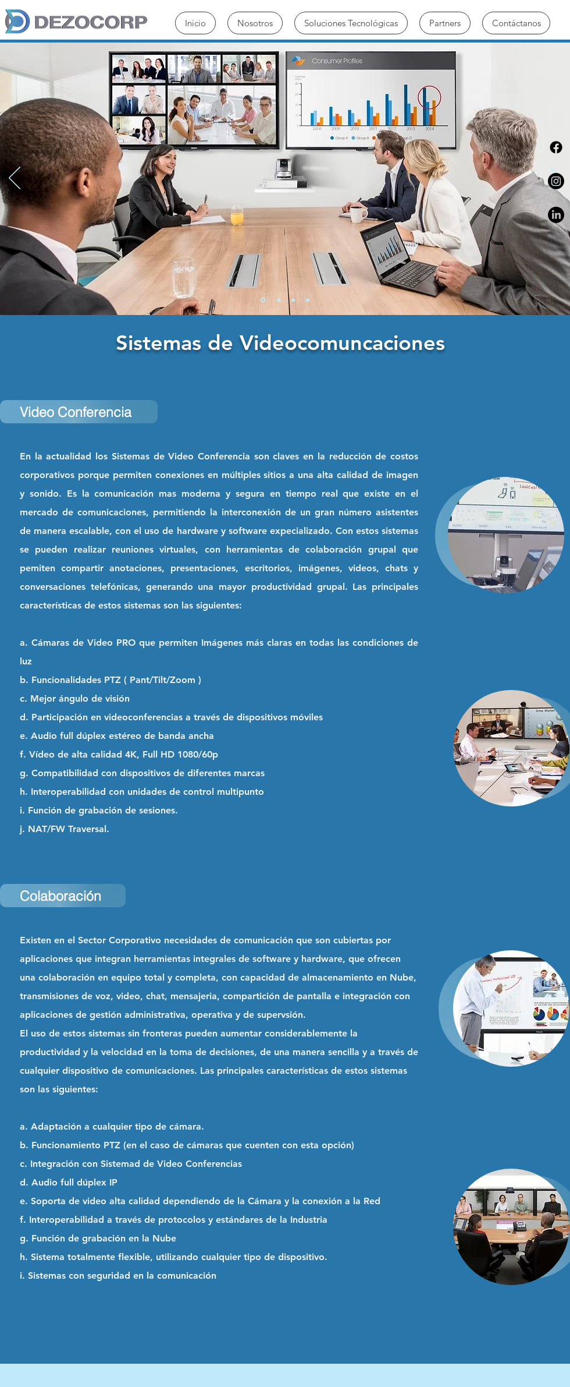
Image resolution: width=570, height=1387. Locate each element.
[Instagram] (556, 181)
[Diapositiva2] (278, 300)
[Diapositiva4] (307, 300)
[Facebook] (556, 147)
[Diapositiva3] (293, 300)
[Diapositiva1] (263, 300)
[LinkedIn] (556, 215)
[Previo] (14, 179)
